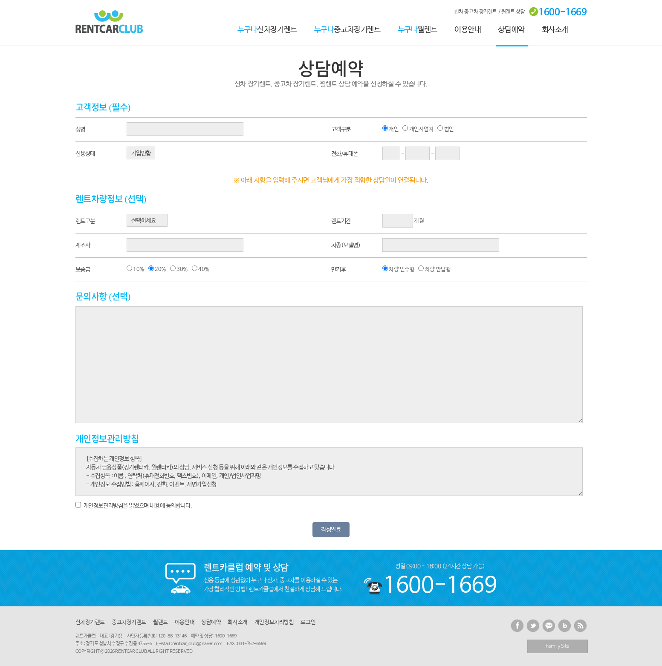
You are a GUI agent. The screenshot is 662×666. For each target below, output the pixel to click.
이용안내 (467, 30)
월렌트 (418, 30)
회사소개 (555, 30)
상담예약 (511, 30)
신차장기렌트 (267, 30)
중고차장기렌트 (347, 30)
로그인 (308, 622)
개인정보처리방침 (274, 622)
